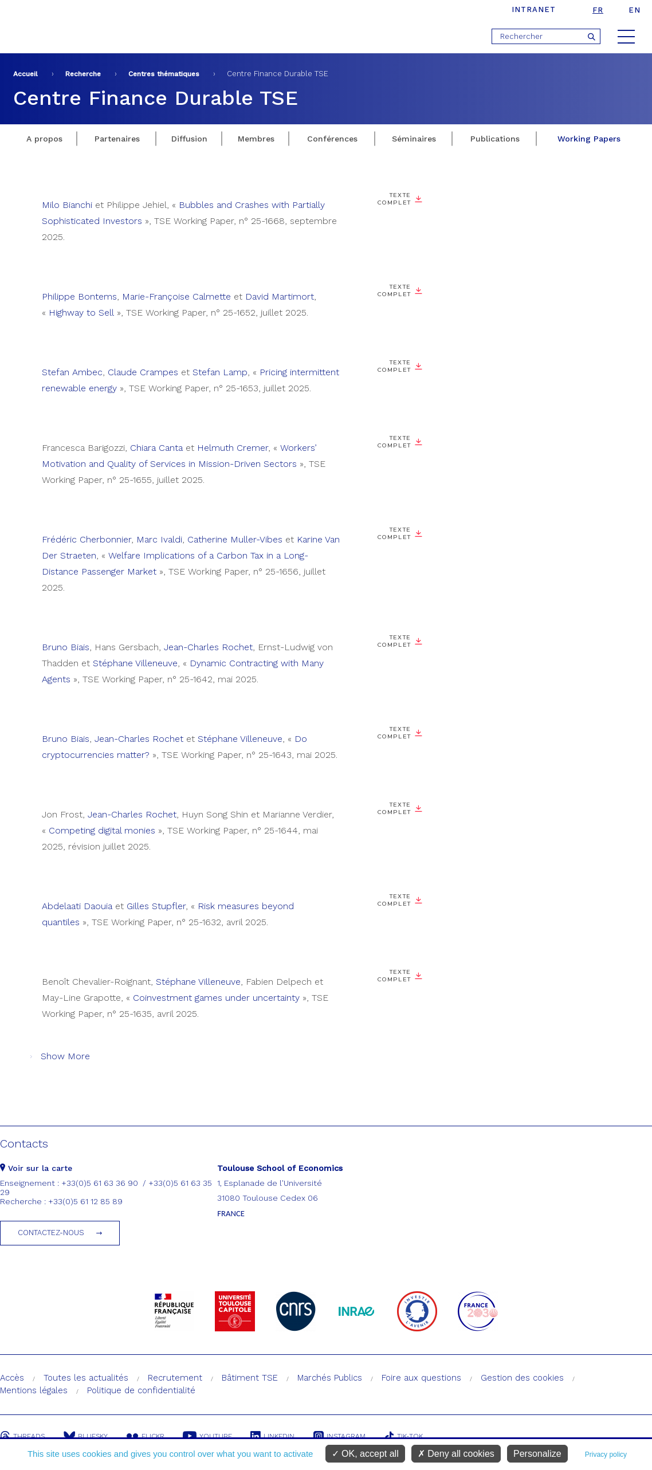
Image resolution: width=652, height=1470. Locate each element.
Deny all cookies (456, 1454)
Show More (65, 1056)
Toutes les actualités (86, 1378)
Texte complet (394, 198)
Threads (22, 1436)
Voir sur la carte (36, 1168)
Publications (495, 138)
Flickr (147, 1436)
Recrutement (175, 1378)
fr (597, 10)
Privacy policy (606, 1455)
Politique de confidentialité (141, 1390)
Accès (12, 1378)
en (635, 10)
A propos (44, 138)
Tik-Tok (408, 1436)
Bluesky (86, 1436)
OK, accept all (365, 1454)
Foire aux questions (421, 1378)
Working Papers (588, 138)
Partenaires (117, 138)
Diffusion (189, 138)
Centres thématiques (163, 74)
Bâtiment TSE (250, 1378)
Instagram (343, 1436)
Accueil (25, 74)
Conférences (332, 138)
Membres (256, 138)
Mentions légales (34, 1390)
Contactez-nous (51, 1232)
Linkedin (276, 1436)
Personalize (537, 1454)
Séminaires (414, 138)
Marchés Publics (329, 1378)
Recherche (83, 74)
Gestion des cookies (522, 1378)
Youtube (209, 1436)
